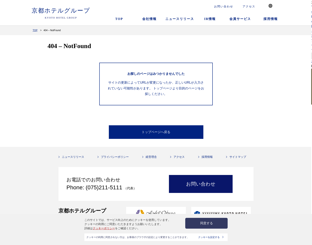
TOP (119, 19)
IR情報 (210, 19)
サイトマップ (237, 156)
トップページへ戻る (156, 132)
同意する (206, 223)
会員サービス (240, 19)
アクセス (249, 6)
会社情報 (149, 19)
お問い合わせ (223, 6)
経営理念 (151, 156)
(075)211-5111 (105, 187)
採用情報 (270, 19)
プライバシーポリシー (115, 156)
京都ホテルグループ (61, 13)
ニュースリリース (179, 19)
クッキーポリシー (104, 228)
